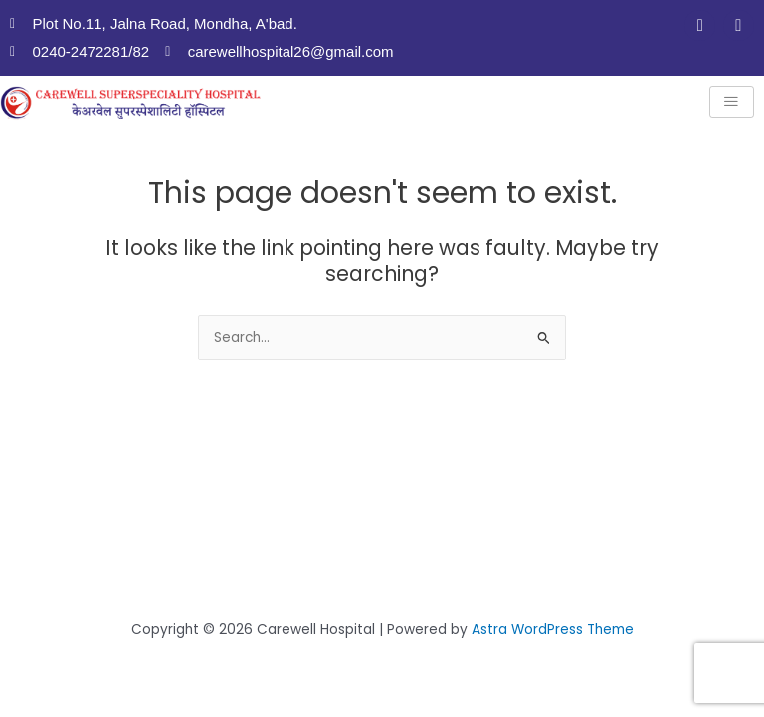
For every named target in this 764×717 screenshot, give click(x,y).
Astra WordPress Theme (553, 629)
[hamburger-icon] (731, 102)
